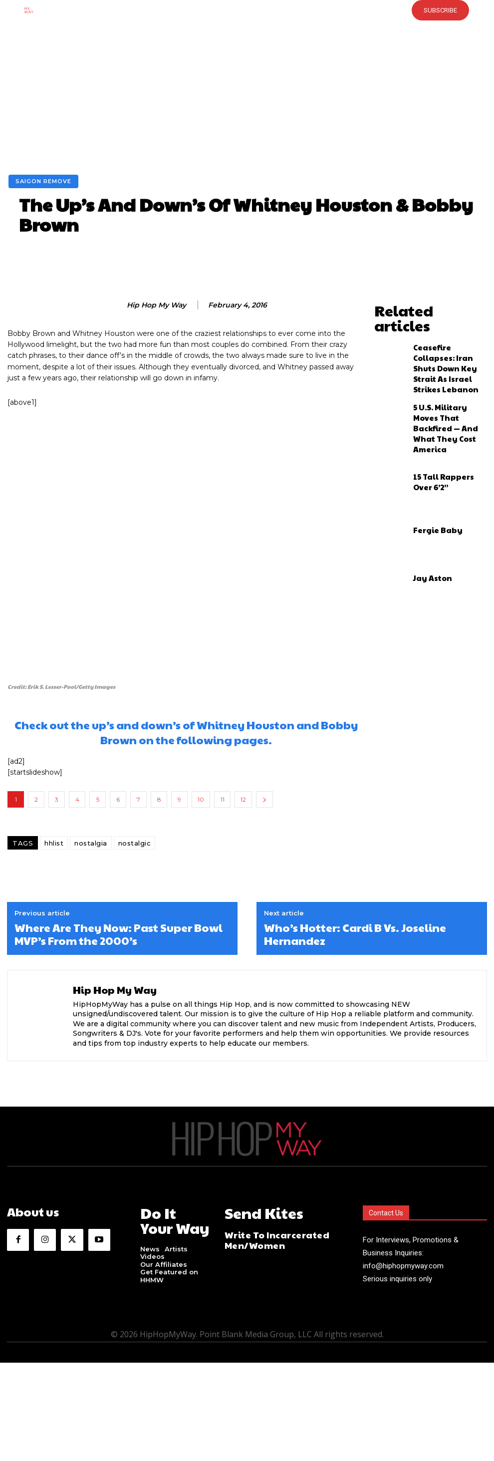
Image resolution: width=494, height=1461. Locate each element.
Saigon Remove (43, 181)
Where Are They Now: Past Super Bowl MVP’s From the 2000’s (118, 934)
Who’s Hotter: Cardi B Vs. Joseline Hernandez (355, 934)
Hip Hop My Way (156, 305)
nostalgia (90, 843)
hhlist (53, 843)
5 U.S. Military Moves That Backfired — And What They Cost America (449, 389)
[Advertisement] (247, 100)
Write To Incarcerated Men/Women (265, 1233)
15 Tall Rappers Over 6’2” (448, 437)
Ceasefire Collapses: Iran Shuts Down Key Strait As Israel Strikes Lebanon (448, 341)
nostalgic (134, 843)
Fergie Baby (430, 485)
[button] (225, 9)
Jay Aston (426, 533)
